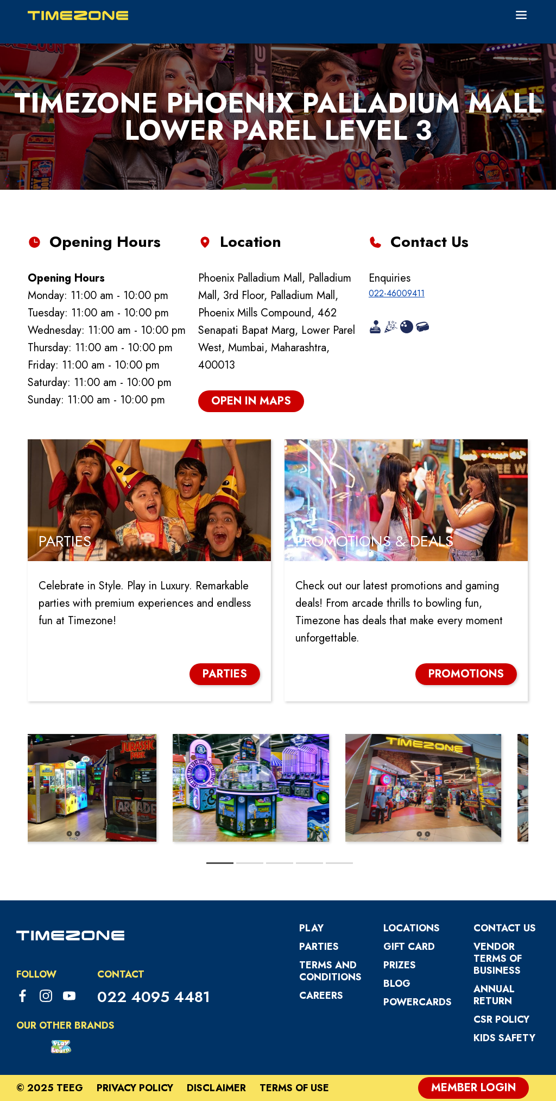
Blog (396, 983)
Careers (321, 995)
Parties (319, 947)
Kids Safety (504, 1038)
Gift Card (409, 947)
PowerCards (417, 1002)
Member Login (473, 1088)
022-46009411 (397, 293)
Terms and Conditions (330, 971)
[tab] (219, 863)
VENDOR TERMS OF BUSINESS (497, 959)
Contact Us (504, 928)
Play (311, 928)
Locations (411, 928)
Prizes (399, 965)
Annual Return (494, 995)
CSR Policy (501, 1019)
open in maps (251, 401)
